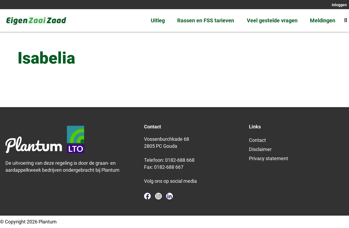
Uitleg (158, 20)
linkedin (169, 196)
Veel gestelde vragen (272, 20)
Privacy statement (268, 158)
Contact (257, 140)
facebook (147, 196)
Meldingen (322, 20)
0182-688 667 (168, 167)
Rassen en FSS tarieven (205, 20)
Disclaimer (260, 149)
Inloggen (339, 5)
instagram (158, 196)
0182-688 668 (179, 160)
